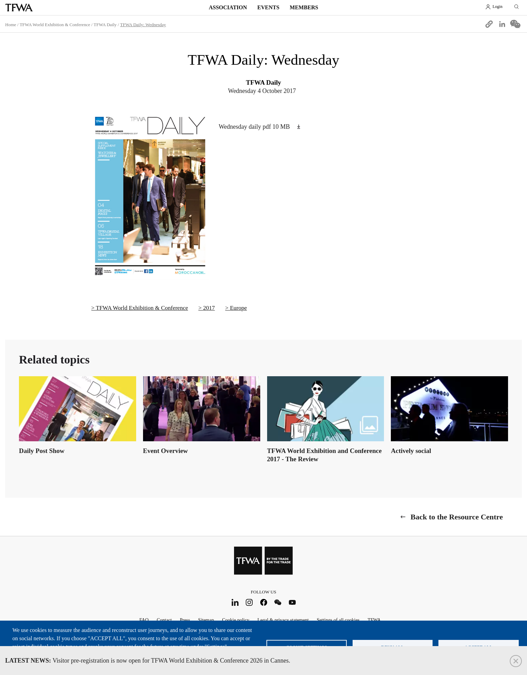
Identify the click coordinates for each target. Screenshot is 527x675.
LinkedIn (235, 602)
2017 (209, 308)
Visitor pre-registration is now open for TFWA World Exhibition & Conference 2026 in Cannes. (147, 660)
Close (516, 661)
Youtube (292, 602)
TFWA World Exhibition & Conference (55, 24)
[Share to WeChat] (515, 24)
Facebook (263, 602)
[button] (489, 24)
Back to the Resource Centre (457, 517)
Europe (238, 308)
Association (228, 7)
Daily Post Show (41, 450)
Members (304, 7)
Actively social (411, 450)
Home (10, 24)
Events (268, 7)
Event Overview (165, 450)
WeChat (278, 602)
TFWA (19, 7)
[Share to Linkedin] (502, 24)
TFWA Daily (105, 24)
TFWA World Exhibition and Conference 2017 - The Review (324, 455)
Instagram (249, 602)
